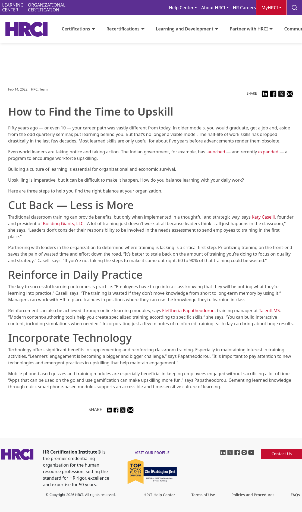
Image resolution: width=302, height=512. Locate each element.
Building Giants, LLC (63, 223)
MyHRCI (270, 8)
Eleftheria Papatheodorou (188, 311)
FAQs (295, 494)
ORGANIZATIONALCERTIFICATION (46, 7)
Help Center (181, 8)
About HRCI (213, 8)
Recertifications (123, 29)
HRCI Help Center (159, 494)
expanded (268, 152)
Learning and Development (184, 29)
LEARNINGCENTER (13, 7)
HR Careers (244, 8)
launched (215, 152)
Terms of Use (203, 494)
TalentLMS (269, 311)
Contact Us (282, 453)
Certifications (76, 29)
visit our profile (152, 452)
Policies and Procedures (252, 494)
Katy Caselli (263, 217)
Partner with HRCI (249, 29)
